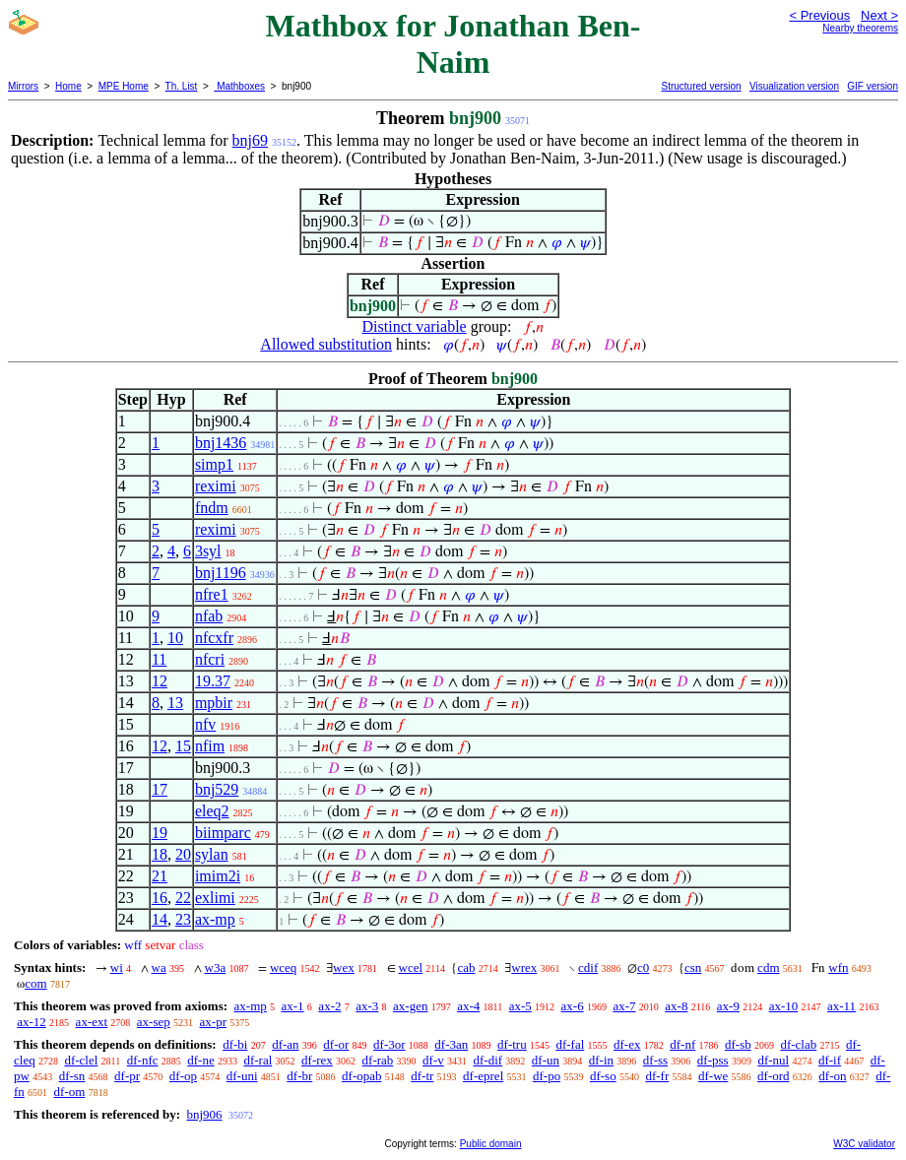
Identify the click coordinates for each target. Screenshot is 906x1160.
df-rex (317, 1060)
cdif (588, 967)
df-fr (657, 1075)
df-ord (773, 1075)
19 (159, 832)
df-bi (235, 1044)
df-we (713, 1075)
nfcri (210, 659)
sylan (211, 854)
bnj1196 (220, 572)
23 (183, 919)
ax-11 (841, 1006)
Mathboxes (239, 86)
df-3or (389, 1044)
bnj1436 (220, 442)
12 (159, 681)
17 (159, 789)
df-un (545, 1060)
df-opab (361, 1075)
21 (159, 876)
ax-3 (367, 1006)
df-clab (798, 1044)
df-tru (512, 1044)
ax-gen (410, 1006)
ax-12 (31, 1021)
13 (175, 702)
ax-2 (329, 1006)
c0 (643, 967)
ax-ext (91, 1021)
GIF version (872, 86)
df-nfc (143, 1060)
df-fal (569, 1044)
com (35, 983)
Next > (879, 15)
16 (159, 897)
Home (68, 86)
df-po (546, 1075)
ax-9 (728, 1006)
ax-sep (153, 1021)
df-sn (72, 1075)
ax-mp (215, 919)
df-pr (127, 1075)
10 (175, 637)
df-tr (422, 1075)
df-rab (378, 1060)
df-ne (200, 1060)
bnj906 (204, 1114)
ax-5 (520, 1006)
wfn (838, 967)
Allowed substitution (326, 344)
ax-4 (468, 1006)
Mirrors (23, 86)
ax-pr (213, 1021)
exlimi (215, 897)
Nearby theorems (860, 28)
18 (159, 854)
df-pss (713, 1060)
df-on (832, 1075)
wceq (283, 967)
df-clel (80, 1060)
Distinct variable (414, 326)
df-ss (655, 1060)
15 (183, 746)
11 (159, 659)
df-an (285, 1044)
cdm (768, 967)
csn (692, 967)
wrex (524, 967)
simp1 (214, 464)
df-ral (257, 1060)
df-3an (451, 1044)
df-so (603, 1075)
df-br (299, 1075)
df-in (601, 1060)
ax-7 (624, 1006)
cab (466, 967)
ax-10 (784, 1006)
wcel (411, 967)
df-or (336, 1044)
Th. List (181, 86)
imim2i (217, 876)
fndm (211, 507)
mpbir (213, 702)
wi (116, 967)
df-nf (682, 1044)
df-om (70, 1091)
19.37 (212, 681)
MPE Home (123, 86)
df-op (183, 1075)
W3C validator (864, 1143)
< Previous (819, 15)
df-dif (488, 1060)
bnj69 (250, 140)
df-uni (242, 1075)
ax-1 (293, 1006)
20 (183, 854)
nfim (210, 746)
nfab (209, 616)
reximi (215, 486)
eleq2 (212, 811)
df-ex (627, 1044)
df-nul (773, 1060)
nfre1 (211, 594)
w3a (215, 967)
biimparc (223, 832)
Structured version (701, 86)
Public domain (491, 1143)
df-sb (738, 1044)
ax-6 (572, 1006)
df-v (433, 1060)
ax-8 (676, 1006)
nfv (205, 724)
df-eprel (483, 1075)
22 (183, 897)
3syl (208, 551)
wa (159, 967)
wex (344, 967)
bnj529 (216, 789)
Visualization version (794, 86)
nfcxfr (214, 637)
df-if (829, 1060)
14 (159, 919)
